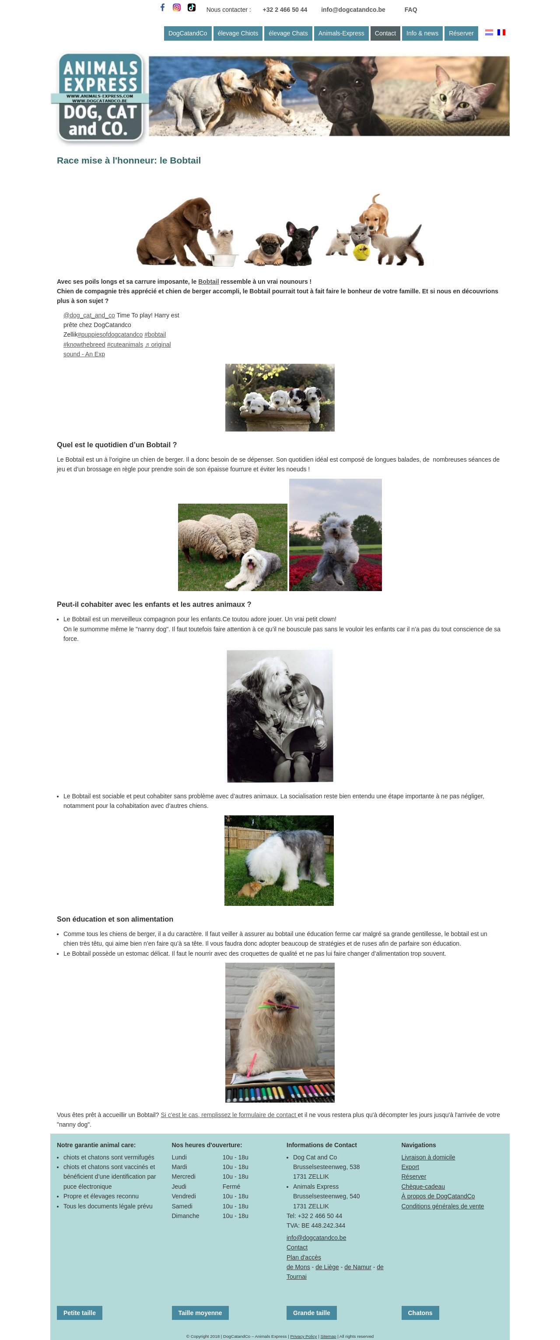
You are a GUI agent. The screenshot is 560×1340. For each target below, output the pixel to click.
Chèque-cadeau (423, 1186)
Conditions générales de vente (443, 1206)
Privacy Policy (303, 1336)
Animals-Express (341, 33)
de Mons (298, 1266)
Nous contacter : (228, 9)
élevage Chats (288, 33)
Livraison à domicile (428, 1157)
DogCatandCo (187, 33)
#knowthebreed (84, 344)
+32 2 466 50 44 (285, 9)
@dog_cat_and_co (89, 315)
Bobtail (208, 281)
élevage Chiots (238, 33)
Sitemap (328, 1336)
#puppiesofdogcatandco (110, 334)
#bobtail (155, 334)
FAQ (411, 9)
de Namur (357, 1266)
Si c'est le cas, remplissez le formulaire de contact (229, 1114)
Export (410, 1166)
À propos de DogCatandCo (438, 1196)
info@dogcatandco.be (353, 9)
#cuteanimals (125, 344)
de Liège (327, 1266)
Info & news (422, 33)
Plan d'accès (304, 1257)
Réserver (461, 33)
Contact (385, 33)
